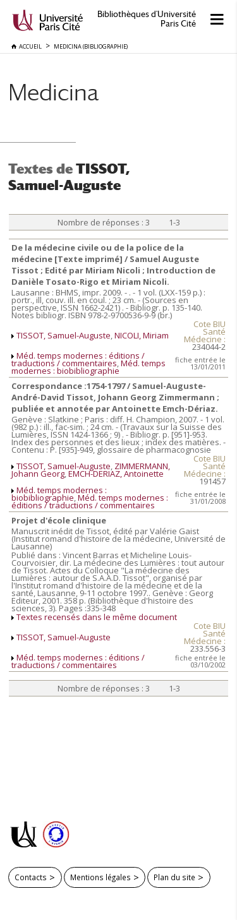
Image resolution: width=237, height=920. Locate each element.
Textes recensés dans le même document (96, 617)
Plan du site (174, 877)
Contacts (31, 877)
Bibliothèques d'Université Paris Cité (146, 18)
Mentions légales (100, 877)
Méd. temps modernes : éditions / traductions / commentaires (78, 359)
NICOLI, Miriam (141, 335)
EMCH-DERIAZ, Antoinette (116, 473)
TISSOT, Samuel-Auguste (63, 335)
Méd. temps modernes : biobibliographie (88, 366)
